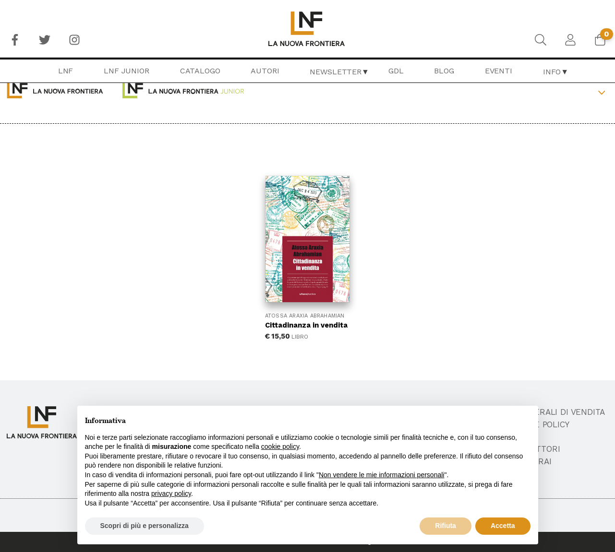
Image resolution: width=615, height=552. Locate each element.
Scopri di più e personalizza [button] (144, 525)
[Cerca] (540, 39)
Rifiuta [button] (445, 525)
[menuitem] (15, 39)
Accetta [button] (503, 525)
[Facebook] (15, 39)
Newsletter (335, 71)
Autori (265, 70)
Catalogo (200, 70)
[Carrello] (600, 39)
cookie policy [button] (280, 446)
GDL (396, 70)
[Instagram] (74, 39)
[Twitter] (45, 39)
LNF (65, 70)
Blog (444, 70)
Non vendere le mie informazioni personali (381, 475)
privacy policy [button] (171, 493)
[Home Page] (307, 29)
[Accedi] (570, 39)
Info (552, 71)
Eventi (498, 70)
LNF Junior (126, 70)
